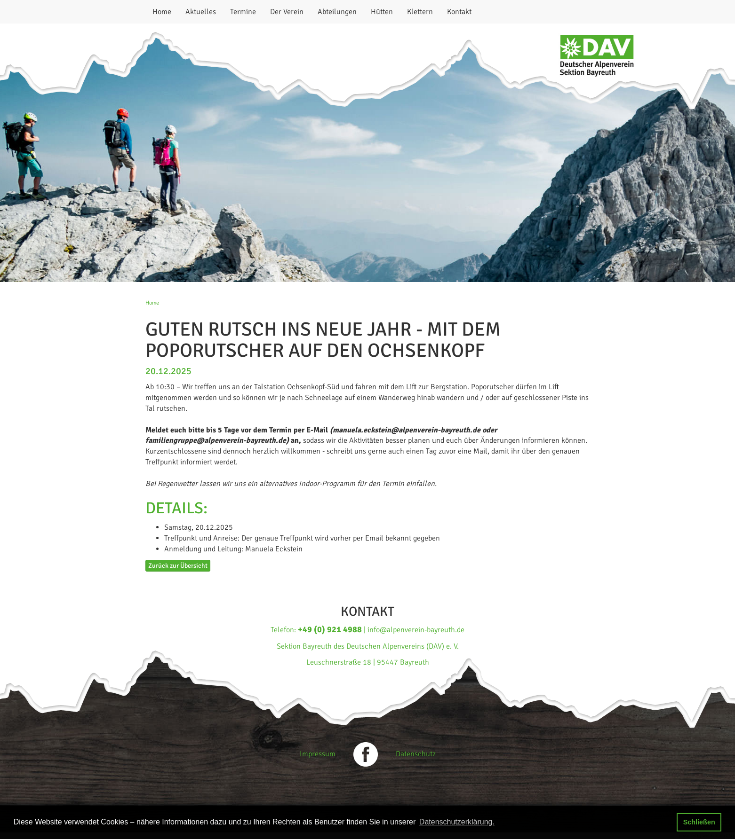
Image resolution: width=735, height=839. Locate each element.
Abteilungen (337, 11)
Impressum (318, 754)
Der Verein (287, 11)
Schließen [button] (699, 822)
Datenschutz (416, 754)
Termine (243, 11)
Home (161, 11)
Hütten (382, 11)
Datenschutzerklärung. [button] (457, 822)
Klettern (420, 11)
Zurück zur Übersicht (178, 566)
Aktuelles (200, 11)
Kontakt (459, 11)
